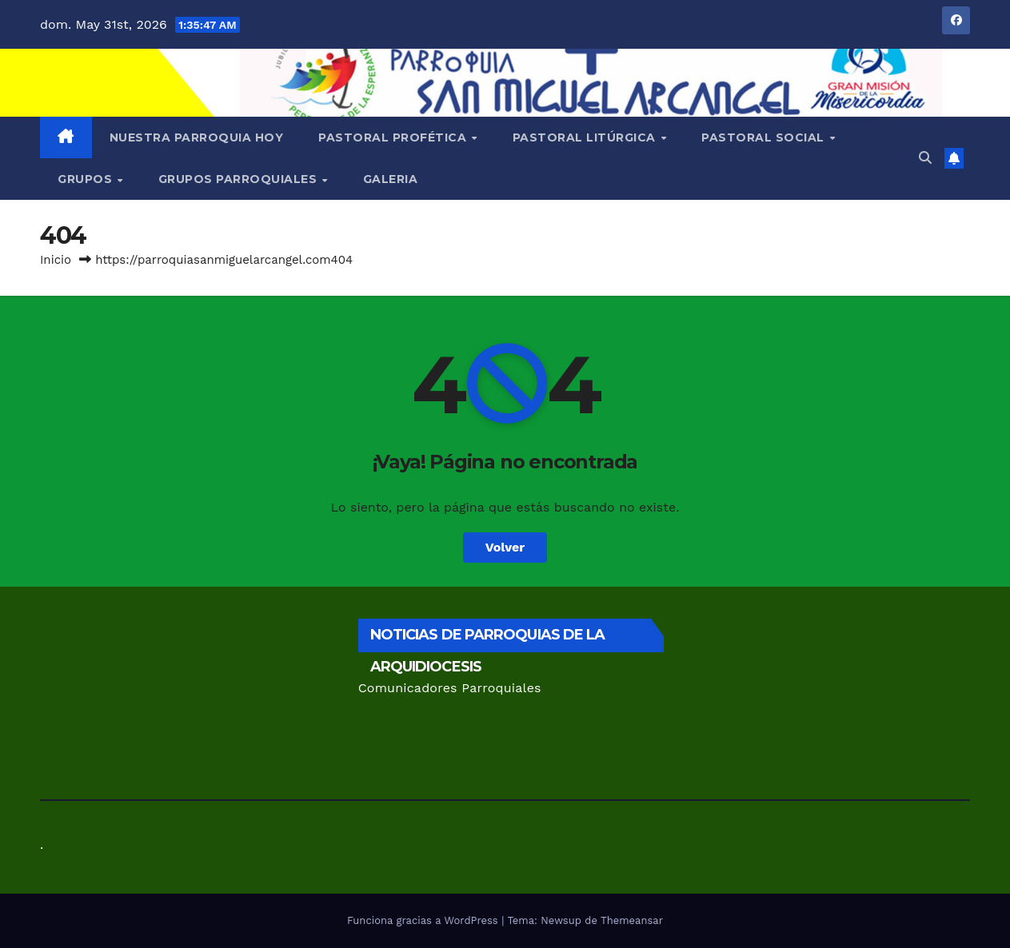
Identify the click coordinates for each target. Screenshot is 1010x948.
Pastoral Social (764, 137)
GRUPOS (87, 179)
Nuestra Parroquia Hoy (197, 137)
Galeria (390, 179)
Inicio (55, 260)
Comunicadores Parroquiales (449, 687)
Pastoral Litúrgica (586, 137)
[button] (925, 157)
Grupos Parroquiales (239, 179)
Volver (505, 547)
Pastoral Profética (394, 137)
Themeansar (632, 920)
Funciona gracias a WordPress (424, 920)
